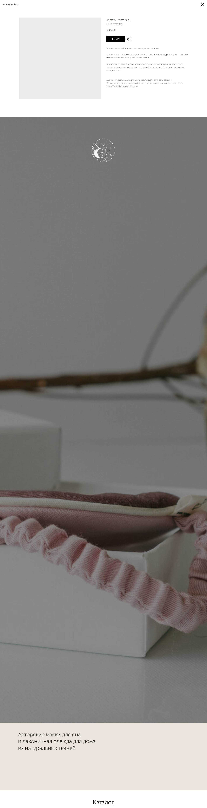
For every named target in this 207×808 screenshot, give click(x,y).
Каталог (103, 791)
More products (12, 4)
